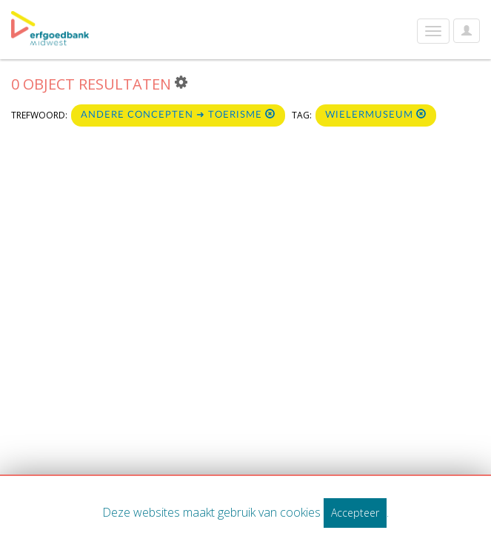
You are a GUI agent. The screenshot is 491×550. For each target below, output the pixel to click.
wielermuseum (376, 114)
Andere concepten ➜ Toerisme (178, 114)
